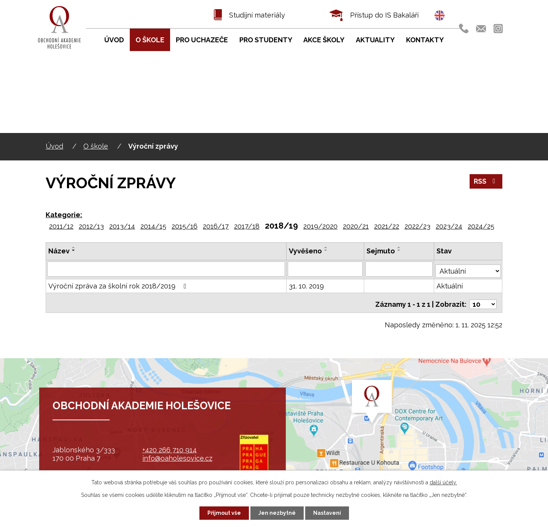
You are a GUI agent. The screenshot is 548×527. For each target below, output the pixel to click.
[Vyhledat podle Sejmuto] (400, 268)
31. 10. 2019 (306, 284)
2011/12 (61, 226)
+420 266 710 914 (169, 450)
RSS (486, 181)
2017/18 (247, 226)
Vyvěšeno (305, 251)
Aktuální (450, 284)
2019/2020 (320, 226)
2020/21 (356, 226)
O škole (95, 146)
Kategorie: (64, 215)
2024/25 (481, 226)
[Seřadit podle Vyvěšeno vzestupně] (326, 247)
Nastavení (327, 513)
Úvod (54, 146)
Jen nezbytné (277, 513)
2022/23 (417, 226)
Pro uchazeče (202, 40)
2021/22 (386, 226)
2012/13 (91, 226)
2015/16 (185, 226)
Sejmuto (381, 251)
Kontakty (425, 40)
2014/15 (153, 226)
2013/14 (122, 226)
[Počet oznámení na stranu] (483, 299)
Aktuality (375, 40)
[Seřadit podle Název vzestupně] (74, 247)
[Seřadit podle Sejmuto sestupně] (400, 250)
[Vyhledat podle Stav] (468, 267)
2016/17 (216, 226)
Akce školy (323, 40)
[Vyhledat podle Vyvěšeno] (325, 268)
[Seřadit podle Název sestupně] (74, 250)
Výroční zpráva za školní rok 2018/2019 (119, 284)
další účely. (443, 482)
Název (59, 251)
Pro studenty (265, 40)
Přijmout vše (224, 513)
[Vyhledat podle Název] (166, 268)
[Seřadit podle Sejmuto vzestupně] (400, 247)
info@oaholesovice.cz (177, 458)
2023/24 (449, 226)
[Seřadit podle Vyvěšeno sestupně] (326, 250)
